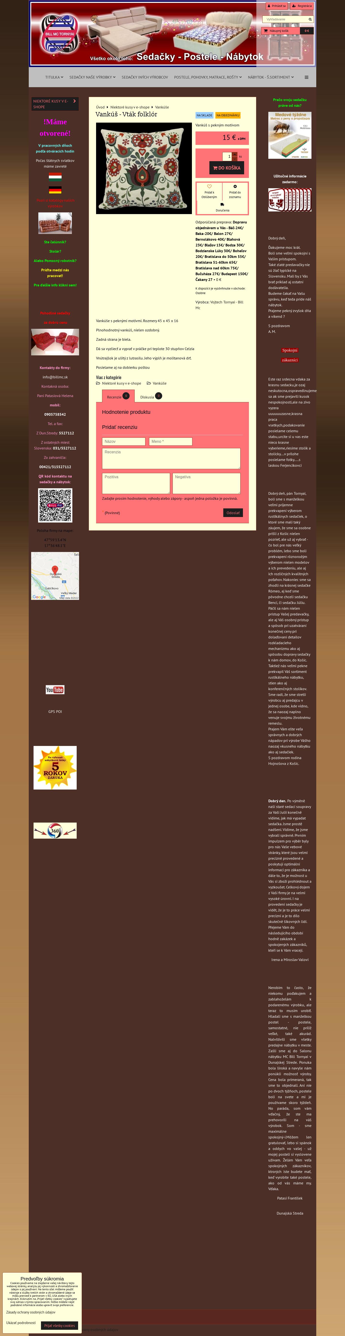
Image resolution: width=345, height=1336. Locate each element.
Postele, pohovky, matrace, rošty (208, 77)
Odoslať (233, 512)
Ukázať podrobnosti (21, 1323)
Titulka (54, 77)
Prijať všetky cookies (59, 1325)
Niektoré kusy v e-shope (121, 383)
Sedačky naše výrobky (92, 77)
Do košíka (227, 168)
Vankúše (160, 383)
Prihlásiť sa (277, 6)
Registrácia (302, 6)
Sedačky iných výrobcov (145, 77)
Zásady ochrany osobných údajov (91, 1329)
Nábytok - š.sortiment (271, 77)
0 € (307, 31)
